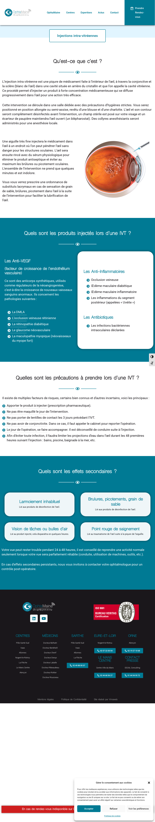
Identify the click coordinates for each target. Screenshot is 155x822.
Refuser (113, 808)
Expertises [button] (88, 12)
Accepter (88, 808)
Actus (102, 12)
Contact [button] (115, 12)
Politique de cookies (112, 816)
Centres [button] (73, 12)
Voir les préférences (138, 808)
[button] (148, 782)
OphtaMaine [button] (57, 12)
